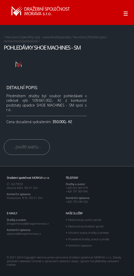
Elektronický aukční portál (83, 220)
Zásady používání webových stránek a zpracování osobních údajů (64, 259)
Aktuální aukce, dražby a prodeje (87, 232)
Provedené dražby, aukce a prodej (87, 239)
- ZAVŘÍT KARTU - (27, 147)
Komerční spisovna (79, 245)
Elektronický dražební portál (85, 226)
